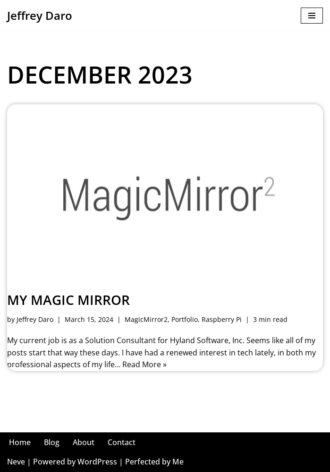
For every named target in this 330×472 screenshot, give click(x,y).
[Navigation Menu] (312, 16)
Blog (51, 442)
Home (20, 442)
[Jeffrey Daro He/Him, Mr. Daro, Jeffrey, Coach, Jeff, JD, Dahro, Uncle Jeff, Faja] (39, 16)
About (83, 442)
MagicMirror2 (146, 319)
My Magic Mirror (68, 300)
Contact (121, 442)
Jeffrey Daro (35, 319)
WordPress (97, 461)
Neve (16, 461)
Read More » (144, 364)
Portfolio (184, 319)
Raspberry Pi (222, 319)
